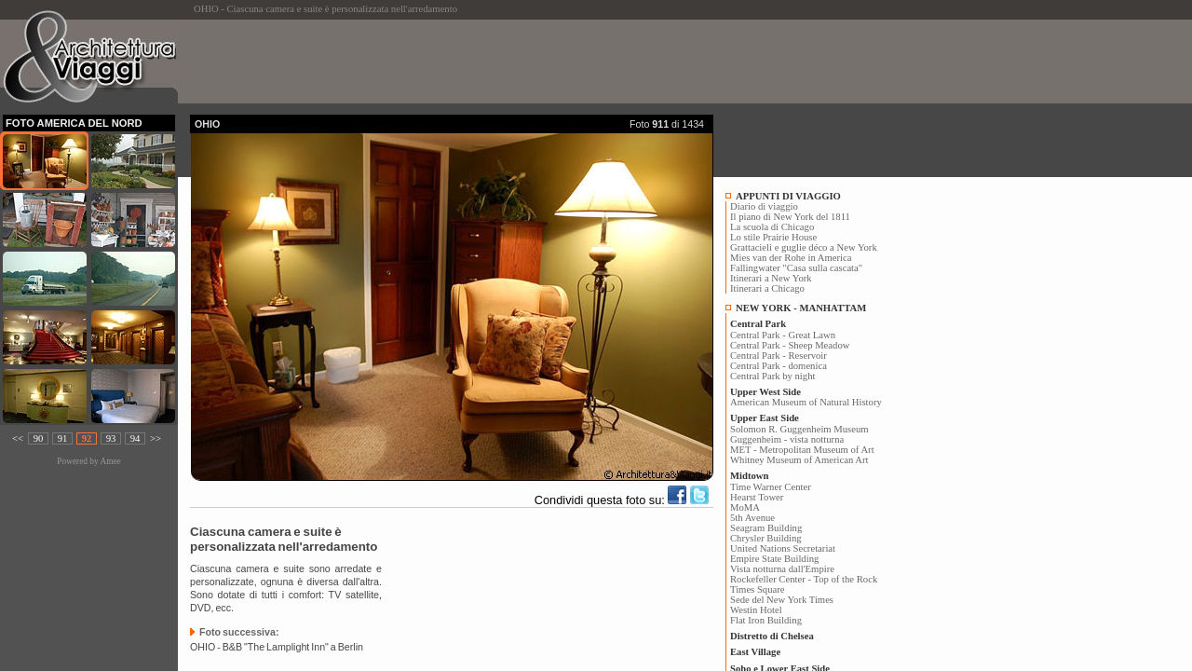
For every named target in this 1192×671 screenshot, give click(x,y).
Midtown (749, 476)
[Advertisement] (529, 61)
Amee (110, 461)
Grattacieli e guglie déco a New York (803, 247)
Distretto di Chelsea (772, 636)
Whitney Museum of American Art (799, 460)
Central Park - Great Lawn (782, 335)
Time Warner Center (770, 487)
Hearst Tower (756, 497)
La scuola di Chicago (772, 227)
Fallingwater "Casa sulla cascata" (796, 268)
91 (63, 438)
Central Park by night (772, 376)
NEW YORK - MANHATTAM (801, 308)
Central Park (758, 324)
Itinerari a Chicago (767, 288)
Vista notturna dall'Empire (782, 569)
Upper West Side (765, 392)
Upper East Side (764, 418)
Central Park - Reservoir (778, 355)
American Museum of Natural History (806, 402)
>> (155, 438)
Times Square (757, 589)
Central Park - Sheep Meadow (789, 345)
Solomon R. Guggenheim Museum (799, 429)
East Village (755, 652)
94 (135, 438)
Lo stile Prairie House (773, 237)
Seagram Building (766, 528)
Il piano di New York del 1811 (790, 217)
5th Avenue (752, 518)
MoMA (745, 507)
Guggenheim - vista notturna (787, 439)
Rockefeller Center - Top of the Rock (803, 579)
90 (39, 438)
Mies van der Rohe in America (791, 258)
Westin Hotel (756, 610)
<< (17, 438)
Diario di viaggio (764, 206)
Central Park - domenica (778, 366)
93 (111, 438)
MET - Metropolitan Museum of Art (802, 450)
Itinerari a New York (771, 278)
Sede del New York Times (781, 600)
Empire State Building (774, 559)
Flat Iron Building (766, 620)
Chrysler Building (766, 538)
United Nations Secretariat (782, 548)
